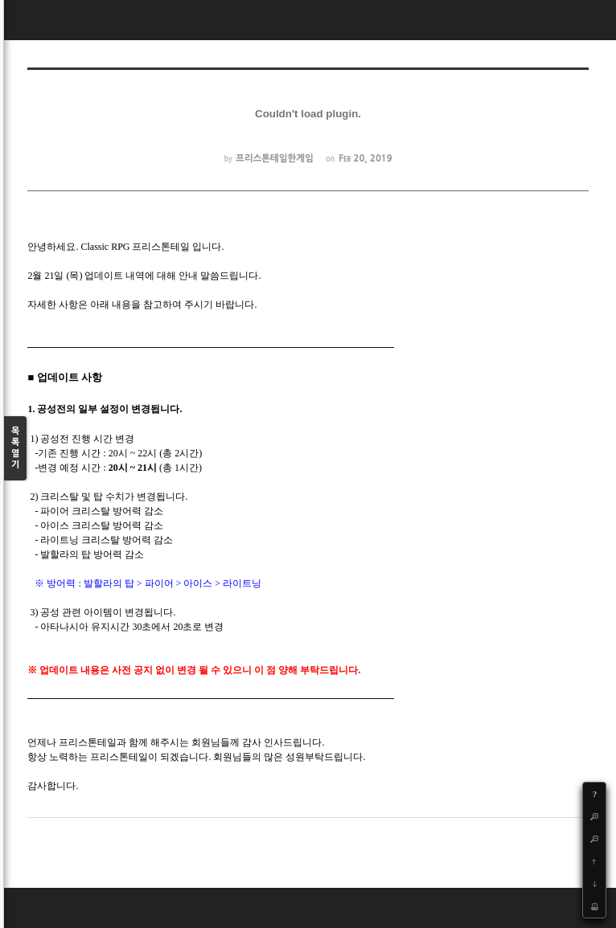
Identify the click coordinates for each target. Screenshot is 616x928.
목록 (15, 449)
